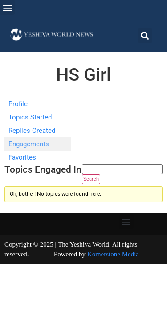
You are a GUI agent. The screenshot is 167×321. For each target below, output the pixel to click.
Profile (18, 104)
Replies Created (31, 131)
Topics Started (30, 117)
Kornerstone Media (113, 254)
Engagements (28, 144)
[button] (7, 7)
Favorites (22, 157)
